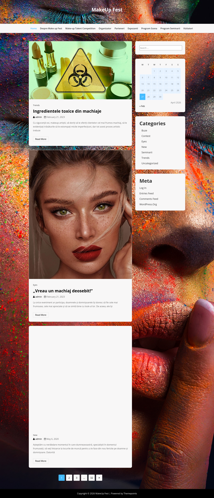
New (35, 435)
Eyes (35, 284)
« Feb (142, 106)
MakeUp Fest (107, 9)
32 (91, 477)
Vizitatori (188, 28)
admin (37, 117)
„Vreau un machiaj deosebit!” (63, 291)
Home (33, 28)
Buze (144, 130)
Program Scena (149, 28)
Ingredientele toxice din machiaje (67, 111)
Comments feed (148, 198)
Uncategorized (150, 163)
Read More (40, 139)
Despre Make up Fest (51, 28)
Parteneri (119, 28)
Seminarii (147, 152)
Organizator (105, 28)
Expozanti (133, 28)
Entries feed (146, 193)
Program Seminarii (170, 28)
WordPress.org (148, 204)
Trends (36, 105)
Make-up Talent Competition (80, 28)
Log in (142, 188)
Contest (146, 136)
